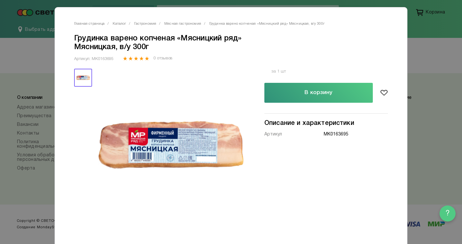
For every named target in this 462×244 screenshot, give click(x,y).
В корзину (318, 92)
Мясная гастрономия (182, 23)
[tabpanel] (171, 145)
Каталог (119, 23)
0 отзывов (162, 58)
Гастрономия (145, 23)
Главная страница (89, 23)
